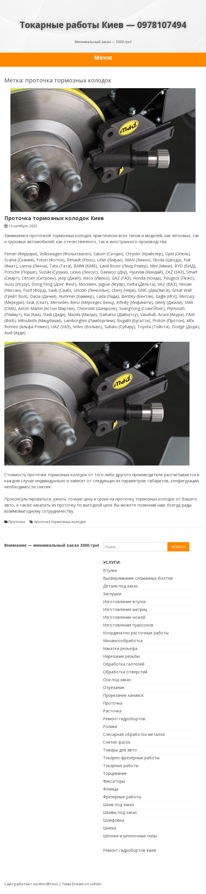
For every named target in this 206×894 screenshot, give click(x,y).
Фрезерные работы (122, 796)
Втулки (110, 570)
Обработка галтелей (123, 664)
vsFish (95, 883)
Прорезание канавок (123, 695)
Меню (103, 57)
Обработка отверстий (125, 672)
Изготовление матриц (125, 609)
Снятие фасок (116, 742)
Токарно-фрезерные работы (131, 757)
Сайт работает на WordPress (31, 883)
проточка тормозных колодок (60, 522)
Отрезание (113, 687)
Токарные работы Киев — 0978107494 (103, 25)
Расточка (112, 711)
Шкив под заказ (118, 804)
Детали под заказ (120, 586)
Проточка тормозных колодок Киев (54, 218)
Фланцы (110, 789)
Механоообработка (123, 640)
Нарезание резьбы (121, 656)
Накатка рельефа (120, 648)
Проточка (16, 522)
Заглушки (112, 593)
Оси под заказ (117, 679)
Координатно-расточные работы (136, 633)
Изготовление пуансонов (128, 625)
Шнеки (109, 828)
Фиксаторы (114, 781)
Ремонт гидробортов (124, 718)
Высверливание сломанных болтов (138, 578)
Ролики (110, 726)
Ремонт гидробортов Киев (129, 850)
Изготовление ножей (124, 617)
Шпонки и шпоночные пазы (130, 835)
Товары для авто (120, 750)
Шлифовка (113, 820)
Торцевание (115, 773)
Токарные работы (121, 765)
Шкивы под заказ (120, 812)
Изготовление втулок (124, 601)
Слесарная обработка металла (134, 734)
